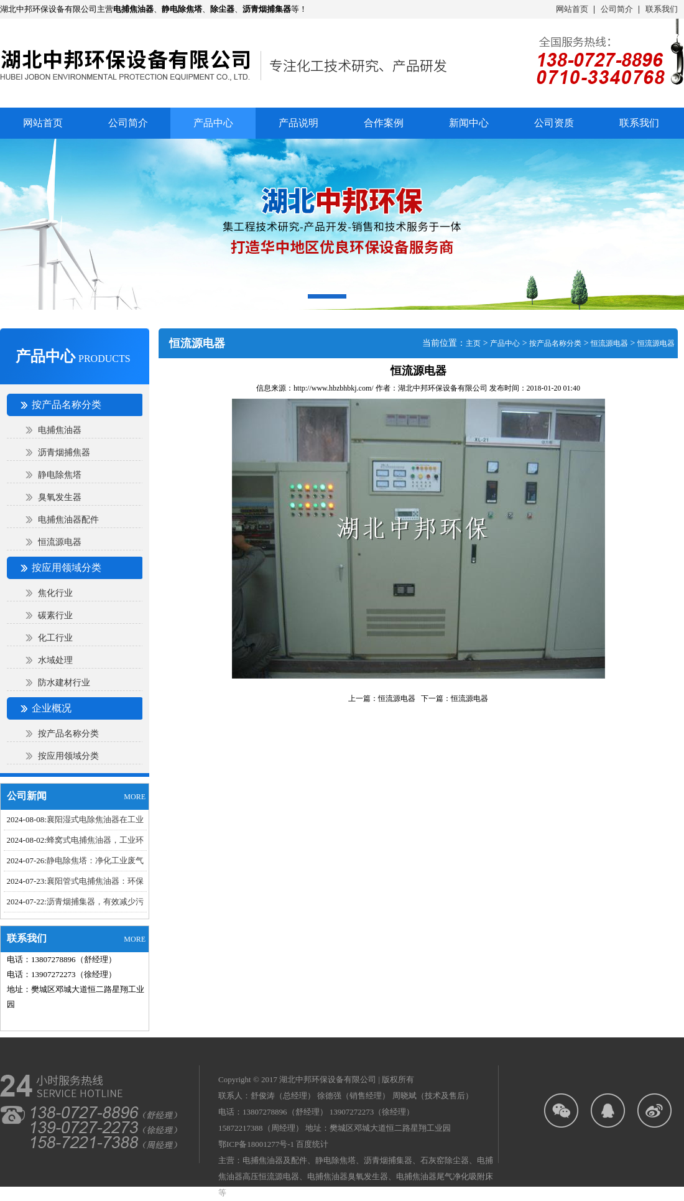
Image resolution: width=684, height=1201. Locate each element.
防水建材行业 (64, 682)
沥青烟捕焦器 (64, 452)
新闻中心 (469, 123)
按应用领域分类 (68, 756)
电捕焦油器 (59, 430)
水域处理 (55, 660)
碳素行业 (55, 615)
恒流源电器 (59, 542)
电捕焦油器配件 (68, 519)
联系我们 (661, 9)
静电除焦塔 (59, 475)
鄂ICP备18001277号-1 (256, 1144)
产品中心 (505, 343)
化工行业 (55, 637)
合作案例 (384, 123)
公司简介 (617, 9)
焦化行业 (55, 593)
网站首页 (572, 9)
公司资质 (554, 123)
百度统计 (312, 1144)
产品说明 (298, 123)
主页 (473, 343)
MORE (135, 796)
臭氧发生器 (59, 497)
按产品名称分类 (68, 733)
